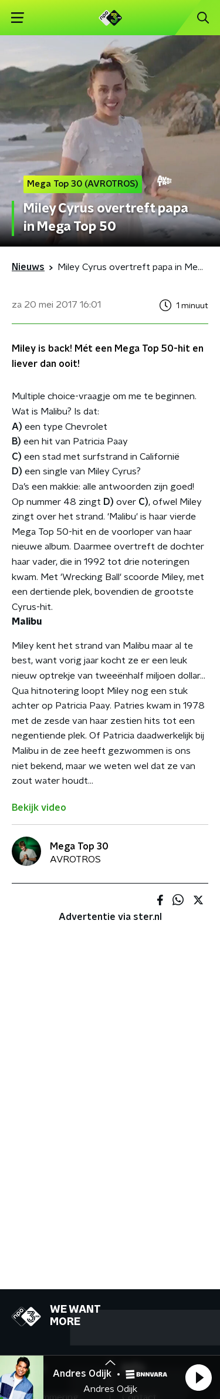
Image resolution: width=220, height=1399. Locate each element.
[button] (198, 1377)
